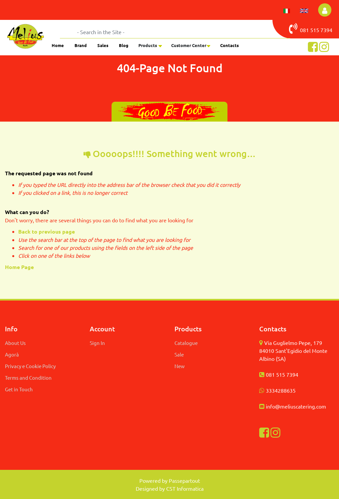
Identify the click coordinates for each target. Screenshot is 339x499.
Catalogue (186, 343)
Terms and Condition (28, 377)
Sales (102, 45)
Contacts (229, 45)
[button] (324, 10)
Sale (179, 354)
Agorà (12, 354)
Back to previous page (46, 231)
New (179, 366)
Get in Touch (19, 389)
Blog (123, 45)
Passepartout (184, 480)
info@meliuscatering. (291, 406)
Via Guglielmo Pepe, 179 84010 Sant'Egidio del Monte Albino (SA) (293, 350)
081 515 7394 (282, 374)
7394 (326, 30)
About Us (15, 343)
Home (58, 45)
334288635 (282, 390)
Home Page (20, 266)
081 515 (304, 28)
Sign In (97, 343)
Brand (80, 45)
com (321, 406)
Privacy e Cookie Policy (30, 366)
